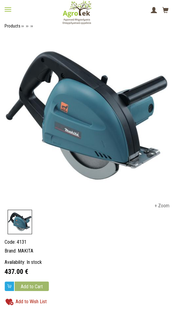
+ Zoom (161, 206)
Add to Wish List (31, 301)
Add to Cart (32, 286)
